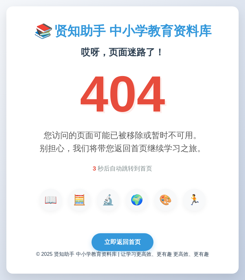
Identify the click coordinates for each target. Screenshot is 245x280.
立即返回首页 (122, 242)
